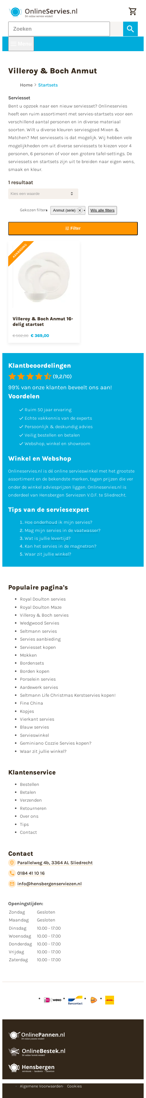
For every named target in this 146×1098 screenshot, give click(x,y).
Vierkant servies (37, 719)
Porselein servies (38, 679)
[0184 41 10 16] (26, 873)
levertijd (59, 538)
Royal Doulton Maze (41, 607)
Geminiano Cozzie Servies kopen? (55, 743)
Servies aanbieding (40, 639)
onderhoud (45, 522)
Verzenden (31, 800)
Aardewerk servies (39, 687)
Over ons (29, 816)
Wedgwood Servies (39, 623)
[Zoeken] (59, 29)
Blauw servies (34, 727)
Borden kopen (35, 671)
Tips (24, 824)
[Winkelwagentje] (132, 12)
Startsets (48, 85)
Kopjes (27, 711)
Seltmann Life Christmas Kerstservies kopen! (68, 695)
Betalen (28, 792)
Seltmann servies (38, 631)
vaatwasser (86, 530)
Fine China (31, 703)
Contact (28, 832)
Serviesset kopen (38, 647)
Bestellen (29, 784)
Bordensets (32, 663)
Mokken (28, 655)
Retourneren (33, 808)
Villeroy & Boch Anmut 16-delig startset (43, 321)
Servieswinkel (34, 735)
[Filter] (73, 228)
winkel (62, 554)
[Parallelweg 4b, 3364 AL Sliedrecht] (50, 863)
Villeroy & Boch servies (44, 615)
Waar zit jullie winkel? (43, 751)
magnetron (82, 546)
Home (26, 85)
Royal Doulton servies (43, 599)
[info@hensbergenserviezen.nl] (45, 884)
